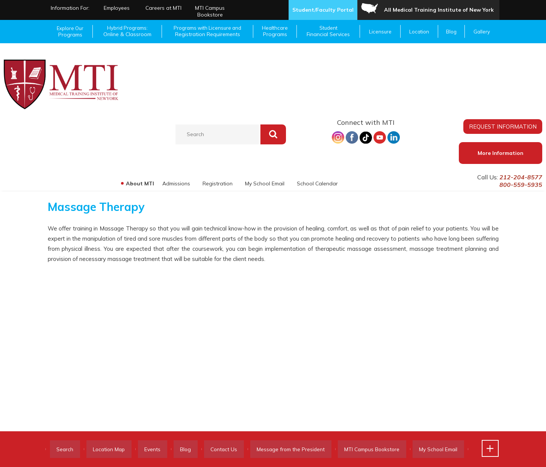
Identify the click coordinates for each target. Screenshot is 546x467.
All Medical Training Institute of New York (439, 9)
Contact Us (237, 449)
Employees (117, 8)
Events (160, 449)
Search (66, 449)
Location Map (113, 449)
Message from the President (307, 449)
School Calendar (316, 183)
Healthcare (275, 31)
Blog (451, 32)
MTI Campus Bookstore (210, 11)
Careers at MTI (163, 8)
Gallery (481, 32)
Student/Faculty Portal (323, 9)
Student (328, 31)
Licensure (380, 32)
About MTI (138, 183)
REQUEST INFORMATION (503, 126)
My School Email (264, 183)
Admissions (175, 183)
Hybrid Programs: (127, 31)
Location (419, 32)
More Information (500, 153)
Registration (216, 183)
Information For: (70, 8)
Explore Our (70, 31)
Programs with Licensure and (207, 31)
